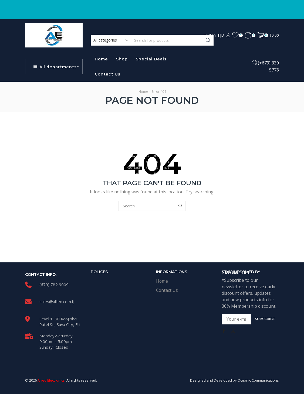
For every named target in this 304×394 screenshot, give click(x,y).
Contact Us (107, 74)
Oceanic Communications (258, 380)
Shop (122, 59)
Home (101, 59)
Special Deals (151, 59)
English (210, 35)
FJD (221, 35)
